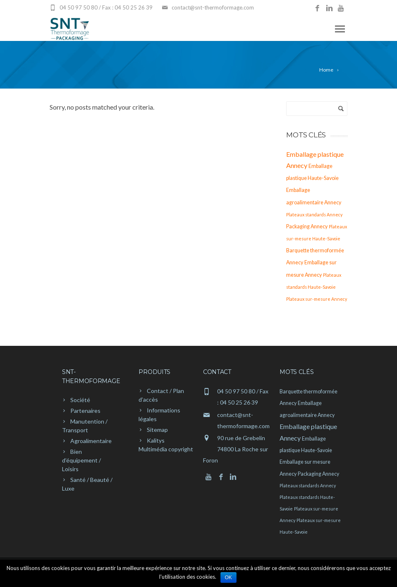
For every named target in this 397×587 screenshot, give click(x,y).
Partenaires (85, 410)
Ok (228, 577)
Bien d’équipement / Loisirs (81, 460)
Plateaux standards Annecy (314, 214)
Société (80, 399)
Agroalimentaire (91, 440)
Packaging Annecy (307, 226)
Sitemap (157, 429)
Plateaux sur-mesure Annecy (316, 299)
